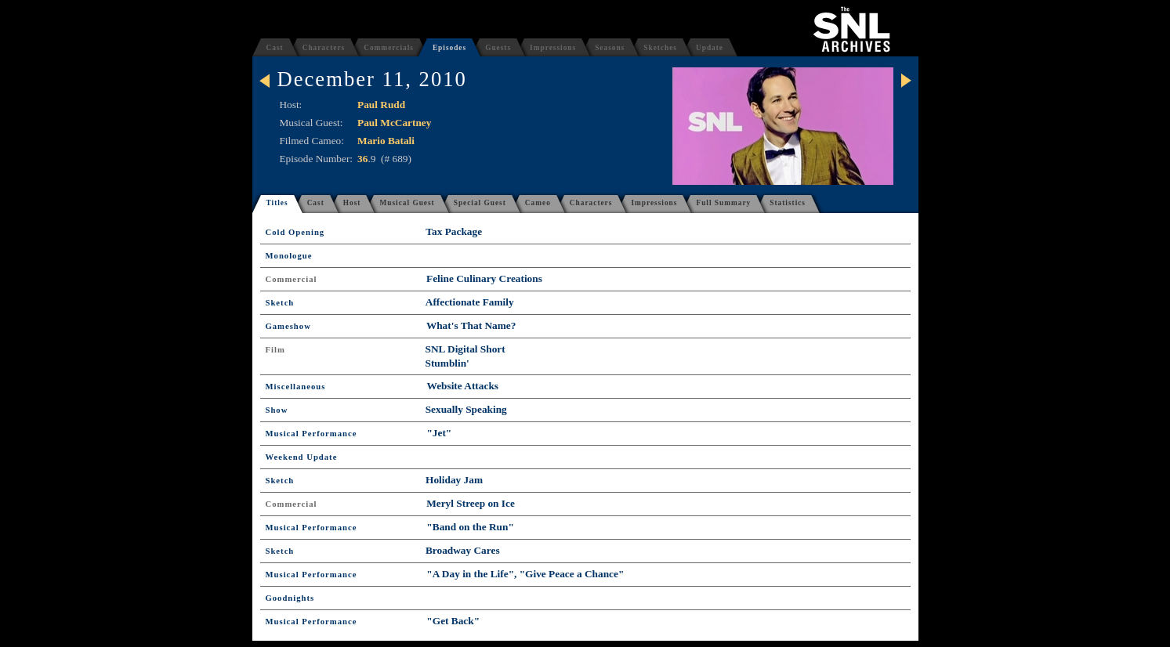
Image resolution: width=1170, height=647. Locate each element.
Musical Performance (311, 433)
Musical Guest (406, 203)
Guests (498, 48)
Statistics (788, 203)
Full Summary (723, 203)
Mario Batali (386, 140)
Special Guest (480, 203)
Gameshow (288, 326)
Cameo (538, 203)
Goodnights (290, 598)
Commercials (389, 48)
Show (277, 410)
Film (275, 349)
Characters (324, 48)
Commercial (291, 279)
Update (709, 48)
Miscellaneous (296, 386)
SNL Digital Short (465, 349)
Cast (275, 48)
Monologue (289, 255)
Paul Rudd (381, 104)
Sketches (660, 48)
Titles (277, 203)
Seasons (610, 48)
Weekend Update (302, 457)
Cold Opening (295, 232)
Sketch (280, 302)
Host (352, 203)
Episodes (449, 48)
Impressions (553, 48)
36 (362, 158)
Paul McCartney (394, 122)
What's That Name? (471, 325)
